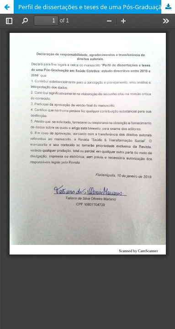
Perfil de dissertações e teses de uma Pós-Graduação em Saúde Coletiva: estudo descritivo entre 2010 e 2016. (96, 7)
